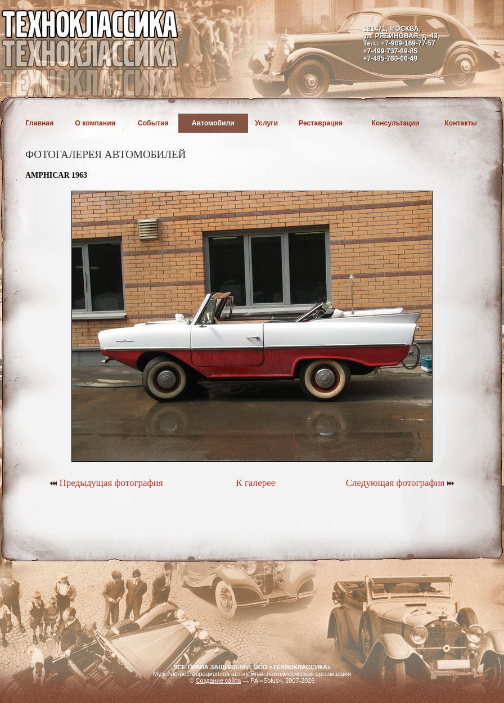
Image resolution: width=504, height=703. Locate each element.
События (153, 123)
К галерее (255, 482)
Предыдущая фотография (106, 482)
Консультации (395, 123)
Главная (40, 123)
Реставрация (321, 123)
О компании (95, 123)
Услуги (266, 123)
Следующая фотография (400, 482)
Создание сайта (218, 680)
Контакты (460, 123)
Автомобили (213, 123)
